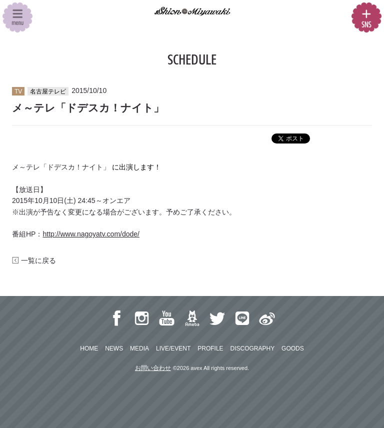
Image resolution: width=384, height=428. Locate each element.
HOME (89, 348)
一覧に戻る (34, 260)
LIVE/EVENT (173, 348)
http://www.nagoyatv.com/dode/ (91, 234)
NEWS (114, 348)
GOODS (293, 348)
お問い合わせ (153, 368)
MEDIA (139, 348)
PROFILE (210, 348)
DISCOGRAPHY (252, 348)
